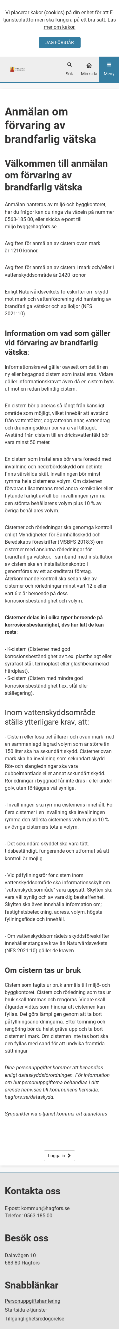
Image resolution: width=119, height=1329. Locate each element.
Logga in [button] (59, 1155)
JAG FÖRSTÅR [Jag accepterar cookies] (59, 42)
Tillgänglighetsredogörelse (34, 1319)
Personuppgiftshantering (32, 1301)
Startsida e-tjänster (26, 1310)
